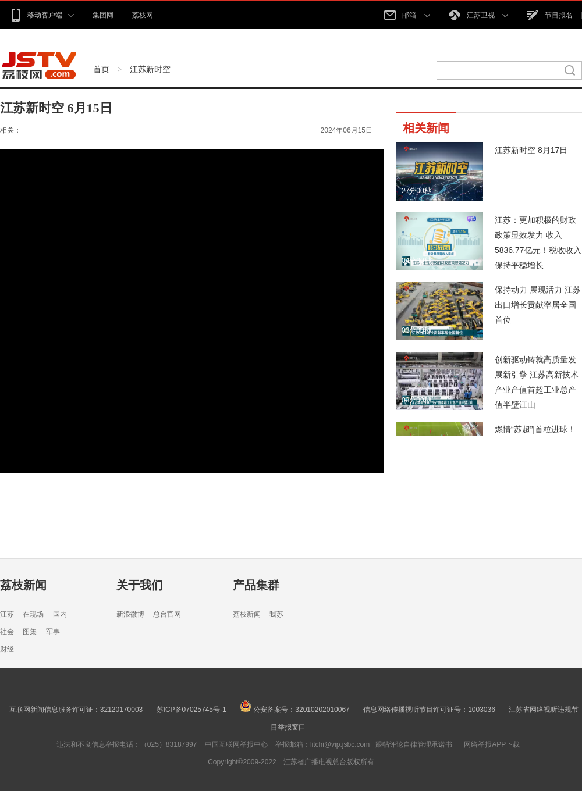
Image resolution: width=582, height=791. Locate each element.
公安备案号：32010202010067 (295, 710)
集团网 (103, 15)
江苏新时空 (150, 69)
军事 (53, 632)
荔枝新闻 (23, 585)
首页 (101, 69)
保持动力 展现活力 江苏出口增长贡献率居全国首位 (538, 305)
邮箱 (407, 15)
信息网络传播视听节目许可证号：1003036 (429, 710)
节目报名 (550, 15)
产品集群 (256, 585)
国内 (60, 614)
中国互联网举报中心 (236, 744)
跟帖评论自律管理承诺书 (413, 744)
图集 (30, 632)
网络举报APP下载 (492, 744)
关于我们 (139, 585)
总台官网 (167, 614)
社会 (7, 632)
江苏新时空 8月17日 (531, 150)
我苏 (276, 614)
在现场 (33, 614)
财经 (7, 649)
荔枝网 (142, 15)
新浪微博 (130, 614)
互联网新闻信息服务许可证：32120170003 (76, 710)
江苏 (7, 614)
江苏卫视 (478, 15)
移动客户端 (41, 15)
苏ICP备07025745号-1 (191, 710)
